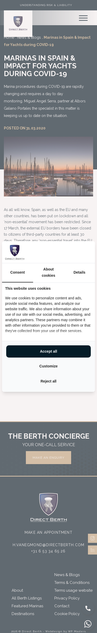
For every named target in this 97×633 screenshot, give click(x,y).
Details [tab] (79, 272)
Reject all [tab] (48, 381)
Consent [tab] (17, 272)
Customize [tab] (48, 366)
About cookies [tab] (48, 272)
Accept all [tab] (48, 351)
